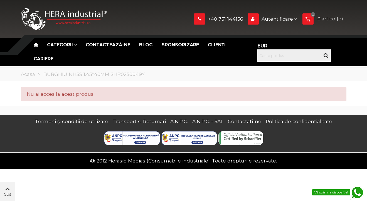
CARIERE (43, 58)
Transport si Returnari (139, 121)
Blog (146, 44)
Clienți (217, 44)
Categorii (60, 44)
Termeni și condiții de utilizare (71, 121)
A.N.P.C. (179, 121)
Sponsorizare (180, 44)
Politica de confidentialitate (299, 121)
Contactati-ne (244, 121)
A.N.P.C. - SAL (207, 121)
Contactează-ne (108, 44)
